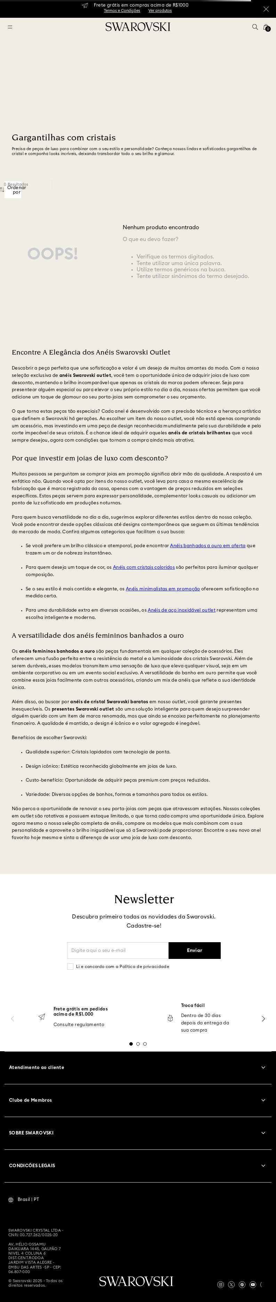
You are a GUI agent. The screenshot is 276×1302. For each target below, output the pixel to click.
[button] (255, 27)
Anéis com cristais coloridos (144, 567)
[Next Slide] (263, 1018)
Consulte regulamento (79, 1025)
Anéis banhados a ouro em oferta (207, 546)
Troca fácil (193, 1005)
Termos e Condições (122, 11)
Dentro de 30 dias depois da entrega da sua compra (205, 1023)
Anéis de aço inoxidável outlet (182, 610)
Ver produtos (160, 11)
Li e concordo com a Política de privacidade (122, 966)
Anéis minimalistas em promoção (163, 589)
